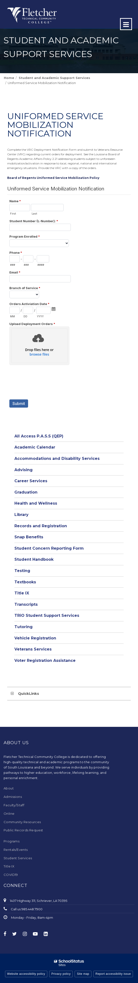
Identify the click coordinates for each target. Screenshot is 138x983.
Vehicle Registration (35, 638)
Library (21, 514)
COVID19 (11, 875)
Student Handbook (34, 559)
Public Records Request (23, 830)
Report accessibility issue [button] (113, 974)
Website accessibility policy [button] (26, 974)
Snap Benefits (28, 537)
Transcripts (26, 604)
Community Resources (22, 822)
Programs (11, 841)
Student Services (18, 858)
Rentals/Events (16, 850)
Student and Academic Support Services (54, 78)
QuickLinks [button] (28, 693)
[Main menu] (126, 24)
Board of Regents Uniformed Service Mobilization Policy (53, 178)
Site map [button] (83, 974)
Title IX (21, 593)
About (9, 788)
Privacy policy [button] (61, 974)
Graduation (25, 492)
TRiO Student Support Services (46, 615)
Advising (23, 470)
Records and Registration (40, 526)
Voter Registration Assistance (45, 660)
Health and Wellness (35, 503)
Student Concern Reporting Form (49, 548)
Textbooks (25, 582)
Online (9, 813)
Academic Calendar (34, 447)
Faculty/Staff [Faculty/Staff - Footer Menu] (14, 805)
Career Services (30, 481)
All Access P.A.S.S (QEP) (38, 436)
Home (9, 78)
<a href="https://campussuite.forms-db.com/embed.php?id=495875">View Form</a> (69, 308)
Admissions (13, 797)
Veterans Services (33, 649)
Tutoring (23, 627)
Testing (22, 570)
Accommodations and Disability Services (57, 458)
